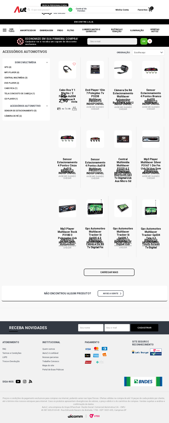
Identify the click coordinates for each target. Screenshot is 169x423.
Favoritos (143, 9)
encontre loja (83, 22)
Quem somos (48, 349)
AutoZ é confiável (50, 353)
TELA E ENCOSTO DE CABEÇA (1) (19, 93)
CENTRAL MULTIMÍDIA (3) (15, 78)
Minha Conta (122, 9)
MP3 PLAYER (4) (11, 72)
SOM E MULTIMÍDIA (25, 62)
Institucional (51, 342)
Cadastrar (147, 327)
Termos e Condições (11, 353)
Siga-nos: (8, 382)
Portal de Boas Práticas (53, 369)
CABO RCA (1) (10, 88)
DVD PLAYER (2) (11, 83)
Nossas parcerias (50, 357)
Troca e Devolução (11, 361)
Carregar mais (109, 272)
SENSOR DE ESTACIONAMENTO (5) (20, 111)
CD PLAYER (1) (11, 99)
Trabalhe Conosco (50, 361)
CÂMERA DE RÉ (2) (13, 116)
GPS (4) (7, 67)
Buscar (28, 9)
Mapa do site (48, 365)
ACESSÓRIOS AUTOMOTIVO (25, 106)
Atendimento (10, 342)
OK (144, 41)
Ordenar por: (123, 52)
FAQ (4, 349)
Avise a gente (112, 293)
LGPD (4, 357)
